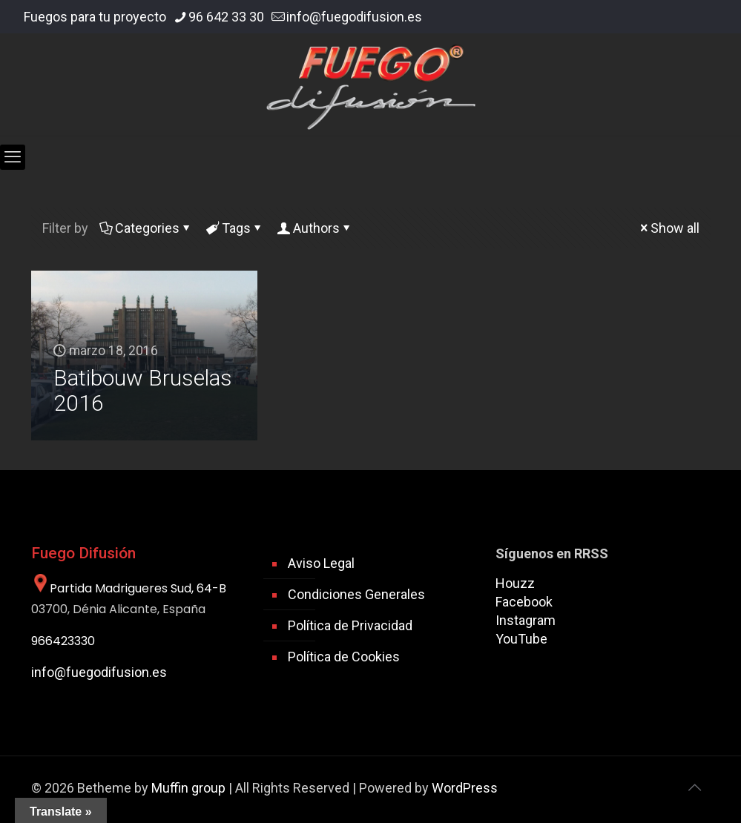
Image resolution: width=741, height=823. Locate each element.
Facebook (524, 601)
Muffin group (188, 788)
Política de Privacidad (350, 625)
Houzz (515, 583)
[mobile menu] (12, 157)
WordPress (465, 788)
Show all (668, 228)
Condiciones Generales (356, 594)
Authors (315, 228)
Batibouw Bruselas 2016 (142, 390)
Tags (235, 228)
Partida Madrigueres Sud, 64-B (128, 588)
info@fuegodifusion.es (99, 672)
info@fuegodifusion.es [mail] (354, 16)
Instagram (525, 620)
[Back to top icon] (695, 787)
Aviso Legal (321, 563)
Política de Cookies (344, 656)
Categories (146, 228)
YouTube (521, 639)
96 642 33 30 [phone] (226, 16)
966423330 (63, 641)
